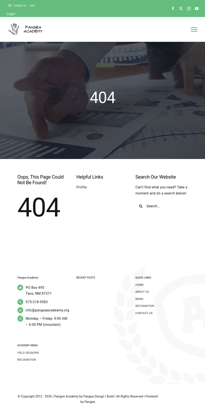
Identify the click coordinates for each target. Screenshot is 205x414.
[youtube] (196, 8)
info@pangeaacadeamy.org (47, 310)
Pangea (89, 402)
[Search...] (162, 206)
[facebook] (173, 8)
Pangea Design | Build (98, 396)
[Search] (141, 206)
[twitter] (181, 8)
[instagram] (189, 8)
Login (11, 14)
